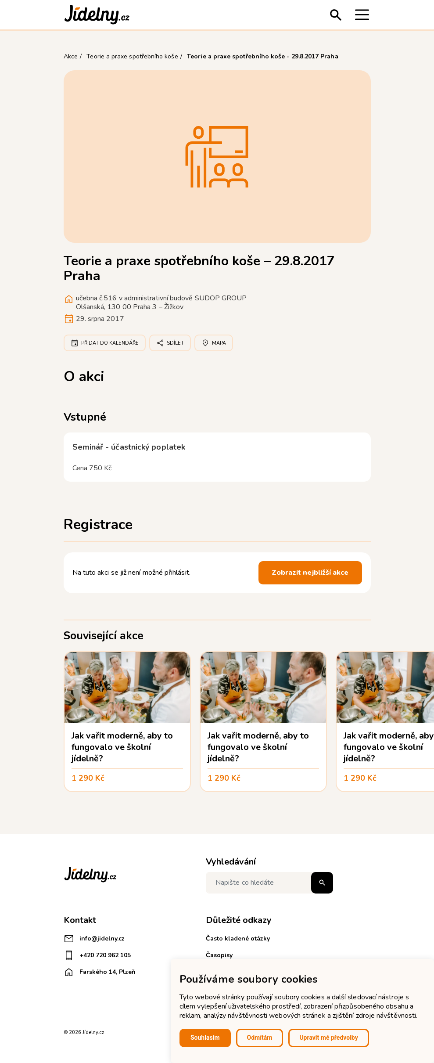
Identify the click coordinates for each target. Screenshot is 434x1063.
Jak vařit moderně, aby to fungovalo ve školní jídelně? (122, 747)
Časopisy (219, 955)
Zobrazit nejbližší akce (310, 572)
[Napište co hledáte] (269, 883)
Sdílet (170, 343)
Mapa (213, 343)
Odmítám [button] (260, 1037)
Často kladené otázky (238, 938)
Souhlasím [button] (205, 1037)
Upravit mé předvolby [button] (328, 1037)
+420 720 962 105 (97, 955)
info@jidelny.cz (94, 938)
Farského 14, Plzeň (99, 972)
